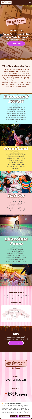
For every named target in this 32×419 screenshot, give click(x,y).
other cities (16, 43)
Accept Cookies (24, 416)
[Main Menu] (29, 2)
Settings (14, 416)
